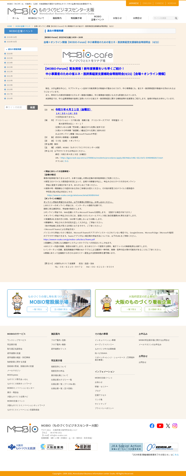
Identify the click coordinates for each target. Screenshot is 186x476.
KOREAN (172, 3)
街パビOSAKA (101, 353)
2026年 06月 (10, 41)
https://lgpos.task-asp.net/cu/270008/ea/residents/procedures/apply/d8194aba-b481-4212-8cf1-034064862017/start (112, 157)
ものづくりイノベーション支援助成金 (23, 410)
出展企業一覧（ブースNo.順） (64, 384)
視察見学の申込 (57, 371)
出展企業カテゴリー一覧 (61, 380)
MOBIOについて (36, 18)
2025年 (8, 58)
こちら (66, 161)
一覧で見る (37, 309)
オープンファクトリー (104, 344)
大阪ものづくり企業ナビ (17, 397)
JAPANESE (134, 3)
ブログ (98, 391)
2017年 (8, 94)
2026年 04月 (10, 37)
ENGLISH (147, 3)
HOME (9, 26)
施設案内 (57, 18)
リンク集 (98, 399)
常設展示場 (76, 18)
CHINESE (159, 3)
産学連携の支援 (13, 353)
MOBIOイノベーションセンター (20, 388)
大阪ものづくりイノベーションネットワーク (26, 405)
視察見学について (58, 367)
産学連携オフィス (58, 349)
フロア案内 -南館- (58, 344)
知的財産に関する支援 (16, 362)
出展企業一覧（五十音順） (62, 388)
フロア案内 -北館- (58, 340)
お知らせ (117, 18)
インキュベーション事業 (105, 340)
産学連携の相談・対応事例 (18, 357)
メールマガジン (13, 370)
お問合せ (137, 18)
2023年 (8, 67)
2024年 (8, 62)
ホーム (15, 18)
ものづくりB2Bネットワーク (19, 384)
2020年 (8, 80)
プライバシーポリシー (104, 408)
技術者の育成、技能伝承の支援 (20, 366)
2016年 (8, 98)
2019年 (8, 85)
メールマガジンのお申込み (150, 344)
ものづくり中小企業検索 (105, 349)
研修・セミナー (101, 386)
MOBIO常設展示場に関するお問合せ (154, 340)
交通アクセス (100, 395)
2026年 (8, 53)
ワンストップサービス (16, 340)
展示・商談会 (13, 392)
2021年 (8, 76)
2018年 (8, 89)
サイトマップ (100, 404)
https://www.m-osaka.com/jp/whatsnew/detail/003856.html (73, 195)
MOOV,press (12, 375)
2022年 (8, 71)
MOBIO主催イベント (97, 18)
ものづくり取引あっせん (17, 379)
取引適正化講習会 (14, 349)
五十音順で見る (61, 309)
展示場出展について (59, 375)
